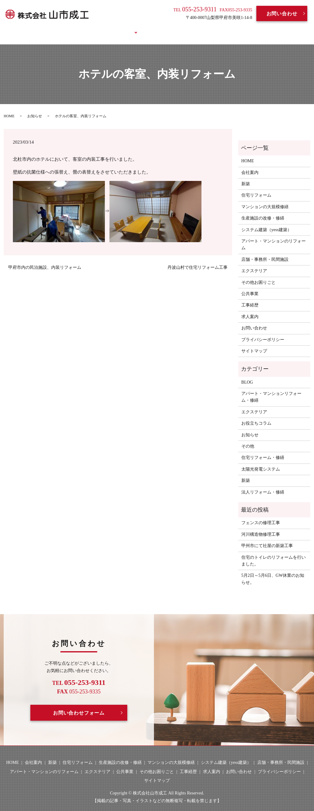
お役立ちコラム (243, 28)
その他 (247, 439)
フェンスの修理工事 (260, 515)
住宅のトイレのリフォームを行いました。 (273, 553)
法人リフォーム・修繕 (262, 484)
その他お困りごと (258, 275)
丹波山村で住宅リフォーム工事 (197, 260)
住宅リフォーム (256, 188)
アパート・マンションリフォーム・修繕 (271, 390)
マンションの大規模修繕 (265, 199)
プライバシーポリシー (262, 332)
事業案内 (119, 28)
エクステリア (254, 263)
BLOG (207, 28)
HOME (61, 28)
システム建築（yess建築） (266, 222)
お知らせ (34, 109)
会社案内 (89, 28)
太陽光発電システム (260, 462)
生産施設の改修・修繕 (262, 211)
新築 (245, 177)
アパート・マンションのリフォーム (273, 237)
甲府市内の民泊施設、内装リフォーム (44, 260)
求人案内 (180, 28)
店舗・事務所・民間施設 (265, 252)
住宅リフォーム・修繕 (262, 450)
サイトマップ (254, 344)
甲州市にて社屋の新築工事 (267, 538)
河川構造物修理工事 (260, 527)
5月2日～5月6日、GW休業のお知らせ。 (272, 571)
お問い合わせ (281, 13)
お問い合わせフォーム (79, 705)
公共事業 (249, 286)
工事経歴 (150, 28)
